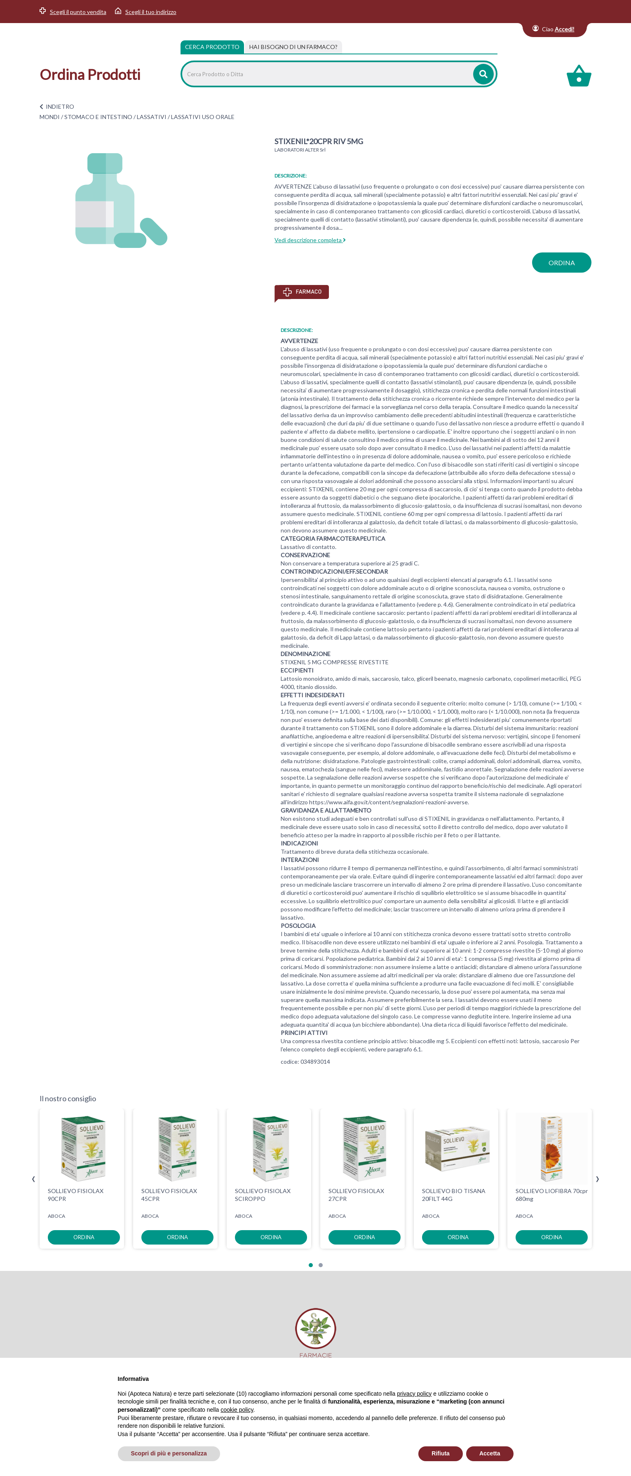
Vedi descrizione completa (310, 239)
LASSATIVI (152, 116)
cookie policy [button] (236, 1409)
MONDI (50, 116)
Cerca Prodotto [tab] (212, 46)
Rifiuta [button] (441, 1453)
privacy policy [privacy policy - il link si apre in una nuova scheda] (414, 1393)
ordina (562, 262)
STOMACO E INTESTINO (98, 116)
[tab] (293, 47)
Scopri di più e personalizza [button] (169, 1453)
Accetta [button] (489, 1453)
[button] (311, 1265)
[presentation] (33, 1179)
